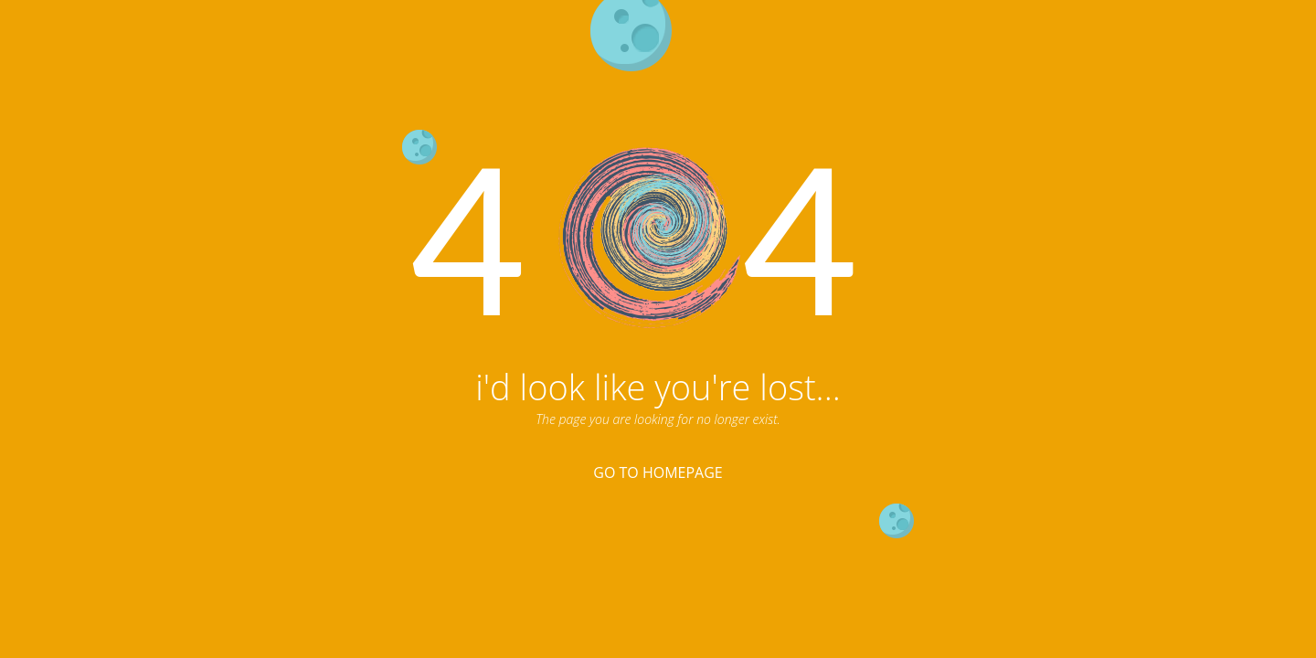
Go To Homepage (657, 472)
